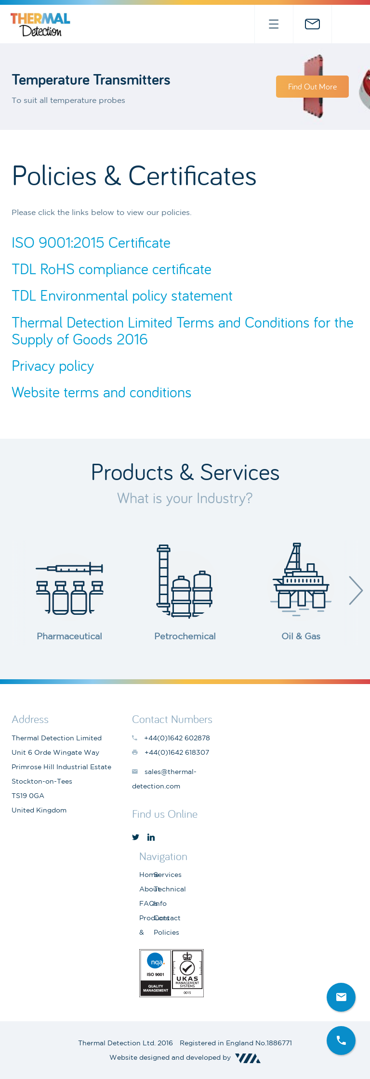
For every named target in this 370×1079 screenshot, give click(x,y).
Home (149, 874)
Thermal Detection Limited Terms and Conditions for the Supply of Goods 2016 (183, 330)
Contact (167, 918)
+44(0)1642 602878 (350, 24)
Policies (166, 932)
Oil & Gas (300, 636)
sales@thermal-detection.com (312, 24)
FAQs (148, 903)
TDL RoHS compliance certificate (111, 269)
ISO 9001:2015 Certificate (91, 242)
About (149, 889)
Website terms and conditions (102, 392)
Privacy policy (53, 365)
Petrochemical (185, 636)
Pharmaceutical (69, 636)
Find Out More (312, 86)
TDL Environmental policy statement (122, 295)
